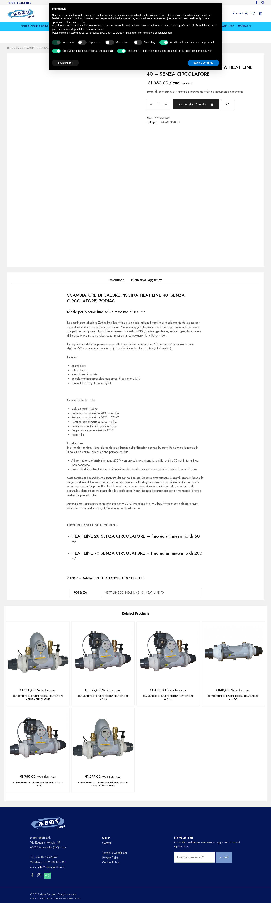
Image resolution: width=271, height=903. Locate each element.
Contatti (106, 842)
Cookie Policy (110, 862)
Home (10, 48)
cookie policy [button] (78, 22)
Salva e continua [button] (203, 62)
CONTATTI (244, 26)
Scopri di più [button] (65, 62)
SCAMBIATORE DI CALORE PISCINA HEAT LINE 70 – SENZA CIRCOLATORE (38, 697)
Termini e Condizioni (19, 2)
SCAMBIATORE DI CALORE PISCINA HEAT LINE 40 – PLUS (103, 697)
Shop (19, 48)
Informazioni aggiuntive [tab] (146, 280)
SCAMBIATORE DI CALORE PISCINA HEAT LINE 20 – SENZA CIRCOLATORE (103, 784)
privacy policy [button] (156, 15)
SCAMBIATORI (170, 122)
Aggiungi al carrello (198, 104)
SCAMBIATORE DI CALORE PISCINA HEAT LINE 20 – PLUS (168, 697)
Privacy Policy (110, 857)
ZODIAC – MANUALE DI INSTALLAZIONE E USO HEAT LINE (106, 578)
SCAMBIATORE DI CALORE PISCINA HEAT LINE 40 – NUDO (233, 697)
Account (238, 13)
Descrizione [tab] (116, 280)
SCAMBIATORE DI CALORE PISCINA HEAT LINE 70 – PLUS (38, 784)
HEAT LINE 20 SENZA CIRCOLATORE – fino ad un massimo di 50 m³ (135, 539)
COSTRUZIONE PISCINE (34, 26)
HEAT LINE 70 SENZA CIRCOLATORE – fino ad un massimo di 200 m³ (136, 556)
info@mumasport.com (51, 866)
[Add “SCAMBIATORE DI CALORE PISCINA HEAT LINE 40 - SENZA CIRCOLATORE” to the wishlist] (231, 104)
